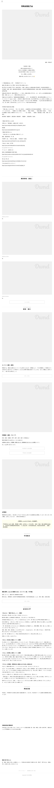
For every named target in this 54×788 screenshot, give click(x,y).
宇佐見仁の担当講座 (27, 463)
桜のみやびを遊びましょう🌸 (8, 262)
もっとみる (27, 312)
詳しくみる (27, 386)
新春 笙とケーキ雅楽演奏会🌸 (9, 305)
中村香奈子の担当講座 (27, 459)
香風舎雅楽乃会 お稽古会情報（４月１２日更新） (13, 218)
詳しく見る (27, 612)
